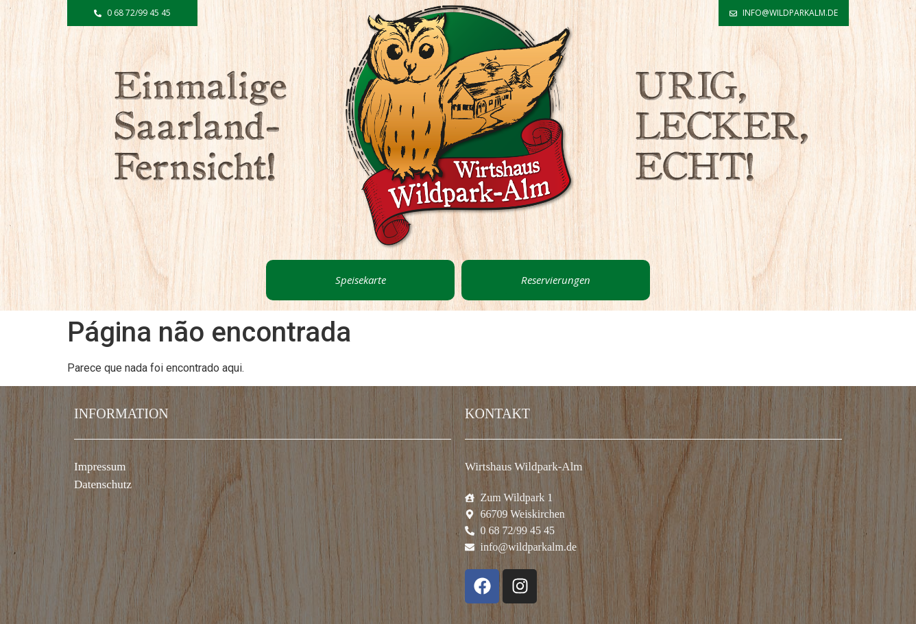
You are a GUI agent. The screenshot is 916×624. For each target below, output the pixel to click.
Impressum (100, 466)
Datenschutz (103, 484)
